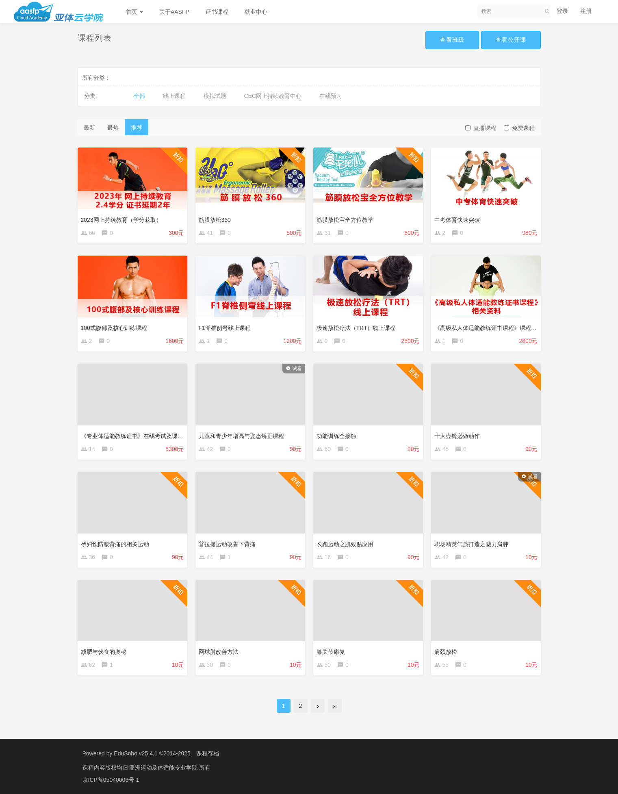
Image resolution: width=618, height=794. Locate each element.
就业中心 (256, 12)
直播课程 (480, 128)
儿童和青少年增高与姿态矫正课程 (241, 436)
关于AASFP (174, 12)
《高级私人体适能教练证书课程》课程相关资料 (494, 328)
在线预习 (330, 96)
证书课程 (217, 12)
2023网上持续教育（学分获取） (121, 220)
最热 (113, 127)
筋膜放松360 (215, 220)
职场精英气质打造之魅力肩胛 (471, 544)
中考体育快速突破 (457, 220)
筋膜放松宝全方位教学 (345, 220)
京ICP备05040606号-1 (110, 780)
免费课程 (519, 128)
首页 (134, 12)
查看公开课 (511, 40)
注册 (586, 11)
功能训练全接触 (336, 436)
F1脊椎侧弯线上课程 (225, 328)
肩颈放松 (445, 652)
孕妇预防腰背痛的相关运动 (115, 544)
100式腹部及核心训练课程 (114, 328)
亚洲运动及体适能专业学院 (164, 767)
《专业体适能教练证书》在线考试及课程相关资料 (143, 436)
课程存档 (207, 753)
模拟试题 (215, 96)
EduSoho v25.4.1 (135, 753)
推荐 (136, 127)
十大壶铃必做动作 (457, 436)
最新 (89, 127)
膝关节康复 (331, 652)
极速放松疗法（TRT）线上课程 (356, 328)
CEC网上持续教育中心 (273, 96)
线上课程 (174, 96)
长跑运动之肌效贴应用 (345, 544)
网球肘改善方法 (219, 652)
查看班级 (452, 40)
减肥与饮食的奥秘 (103, 652)
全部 (139, 96)
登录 (562, 11)
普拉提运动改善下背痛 (227, 544)
